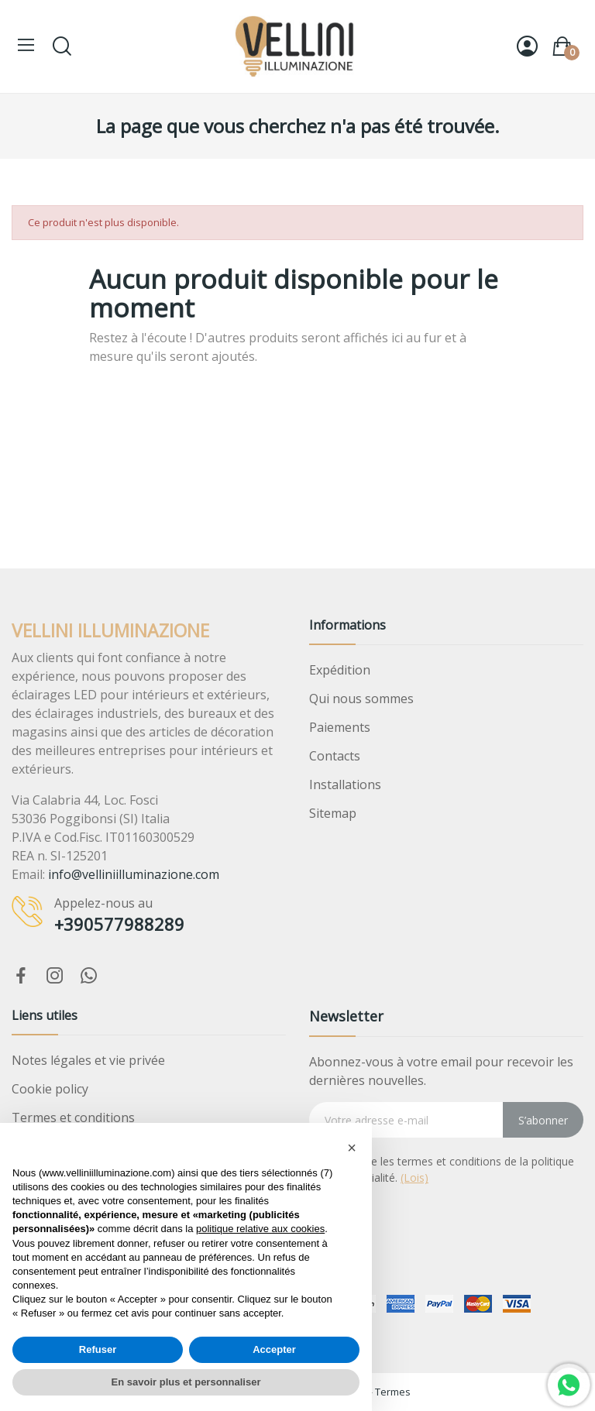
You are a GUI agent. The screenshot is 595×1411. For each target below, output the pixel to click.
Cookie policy (50, 1088)
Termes (393, 1392)
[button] (351, 1147)
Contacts (334, 755)
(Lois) (414, 1177)
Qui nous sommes (361, 698)
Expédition (339, 669)
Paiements (339, 727)
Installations (345, 784)
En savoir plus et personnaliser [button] (186, 1382)
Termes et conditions (73, 1117)
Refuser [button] (97, 1349)
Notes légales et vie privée (88, 1060)
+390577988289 (119, 924)
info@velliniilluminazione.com (133, 874)
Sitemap (332, 813)
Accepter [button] (274, 1349)
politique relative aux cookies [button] (260, 1228)
